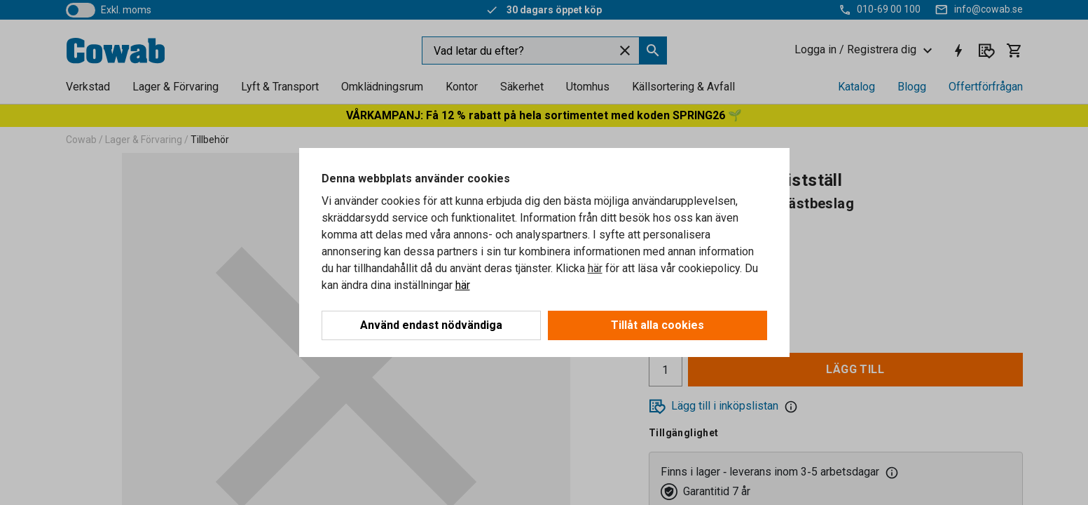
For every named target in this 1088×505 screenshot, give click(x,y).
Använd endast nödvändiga (431, 325)
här (595, 268)
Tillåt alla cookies (657, 325)
